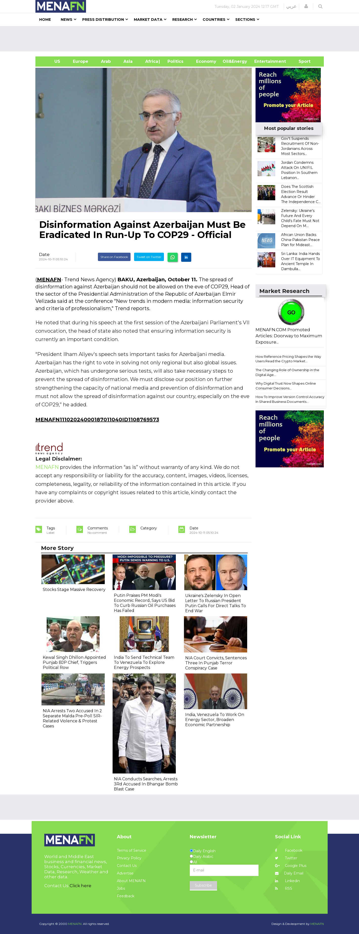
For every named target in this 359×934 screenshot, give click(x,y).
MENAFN (49, 279)
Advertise (125, 873)
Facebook (288, 850)
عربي (291, 6)
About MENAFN (131, 881)
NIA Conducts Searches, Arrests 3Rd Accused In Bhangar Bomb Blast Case (146, 784)
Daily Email (289, 873)
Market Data (148, 19)
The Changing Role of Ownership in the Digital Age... (287, 372)
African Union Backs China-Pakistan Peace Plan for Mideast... (300, 239)
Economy (206, 61)
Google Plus (290, 865)
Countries (214, 19)
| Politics (174, 61)
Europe (81, 61)
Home (45, 19)
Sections (245, 19)
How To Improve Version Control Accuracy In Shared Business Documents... (290, 399)
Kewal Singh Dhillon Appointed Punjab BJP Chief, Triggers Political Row (74, 662)
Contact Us (127, 865)
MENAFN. (75, 924)
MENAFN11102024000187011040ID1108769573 (97, 419)
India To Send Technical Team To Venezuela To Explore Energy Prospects (144, 662)
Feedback (125, 896)
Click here (80, 885)
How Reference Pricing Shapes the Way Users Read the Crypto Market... (288, 358)
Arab (106, 61)
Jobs (121, 888)
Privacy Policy (129, 858)
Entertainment (262, 61)
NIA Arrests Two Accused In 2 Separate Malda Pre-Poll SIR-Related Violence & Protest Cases (72, 718)
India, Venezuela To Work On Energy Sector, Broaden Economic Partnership (214, 719)
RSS (283, 888)
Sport (301, 61)
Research (182, 19)
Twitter (286, 858)
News (66, 19)
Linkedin (287, 881)
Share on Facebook (114, 257)
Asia (128, 61)
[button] (306, 6)
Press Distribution (103, 19)
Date (44, 254)
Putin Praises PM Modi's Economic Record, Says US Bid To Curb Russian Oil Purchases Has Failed (145, 603)
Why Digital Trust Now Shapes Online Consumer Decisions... (286, 385)
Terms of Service (131, 850)
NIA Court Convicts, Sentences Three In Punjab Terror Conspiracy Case (216, 662)
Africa (151, 61)
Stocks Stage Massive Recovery (74, 589)
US (51, 61)
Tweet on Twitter (149, 257)
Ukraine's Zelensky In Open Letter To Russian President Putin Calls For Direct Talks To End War (215, 603)
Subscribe (203, 885)
